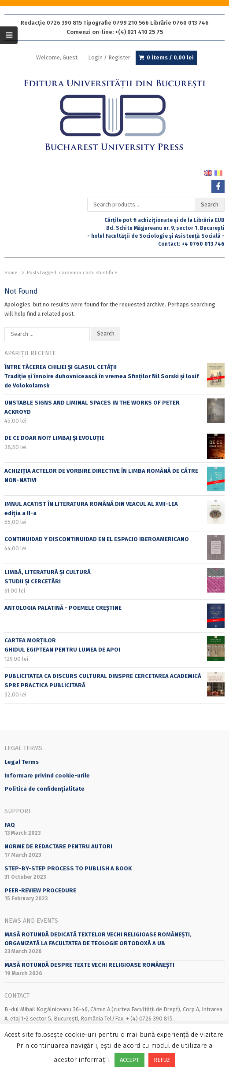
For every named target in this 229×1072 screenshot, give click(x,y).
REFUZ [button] (162, 1060)
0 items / (170, 57)
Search (209, 204)
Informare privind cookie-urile (47, 775)
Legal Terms (21, 762)
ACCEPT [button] (129, 1060)
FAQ (9, 824)
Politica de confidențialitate (44, 788)
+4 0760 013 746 (203, 244)
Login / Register (109, 57)
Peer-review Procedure (40, 890)
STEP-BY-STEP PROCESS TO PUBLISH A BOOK (68, 868)
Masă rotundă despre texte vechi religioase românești (89, 964)
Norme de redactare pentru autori (58, 846)
